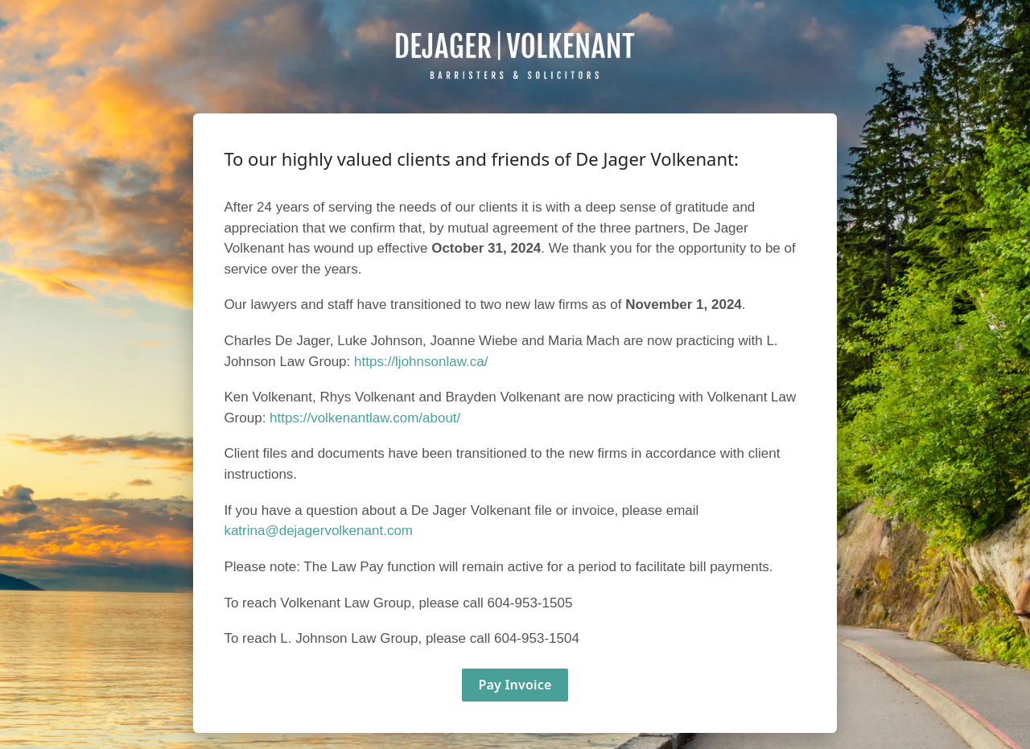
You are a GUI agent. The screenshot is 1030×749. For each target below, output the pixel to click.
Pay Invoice (514, 684)
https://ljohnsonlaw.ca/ (421, 361)
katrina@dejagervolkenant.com (318, 530)
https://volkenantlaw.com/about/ (365, 418)
